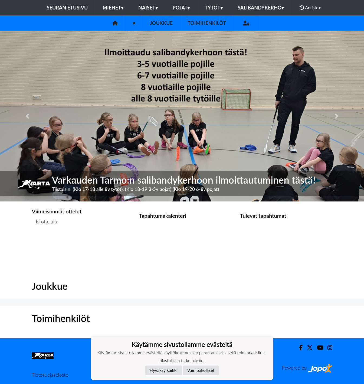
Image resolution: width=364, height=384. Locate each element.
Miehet (113, 8)
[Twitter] (308, 347)
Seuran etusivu (67, 8)
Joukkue (161, 23)
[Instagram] (327, 347)
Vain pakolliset (201, 370)
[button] (27, 116)
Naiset (148, 8)
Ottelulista (45, 242)
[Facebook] (299, 347)
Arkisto (310, 7)
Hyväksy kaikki (164, 370)
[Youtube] (318, 347)
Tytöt (214, 8)
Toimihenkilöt (207, 23)
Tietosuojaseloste (50, 375)
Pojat (181, 8)
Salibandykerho (261, 8)
